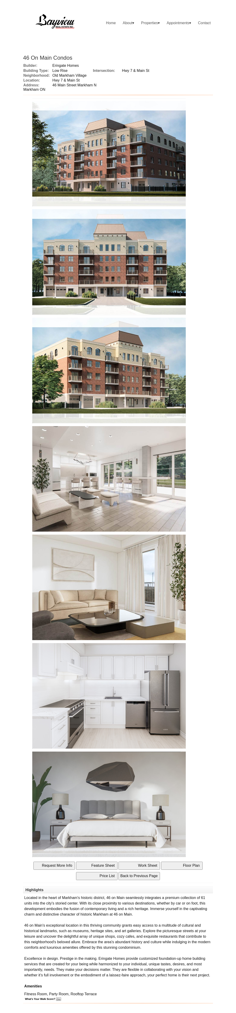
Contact (204, 23)
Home (111, 23)
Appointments (178, 23)
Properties (149, 23)
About (127, 23)
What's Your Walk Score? (43, 999)
